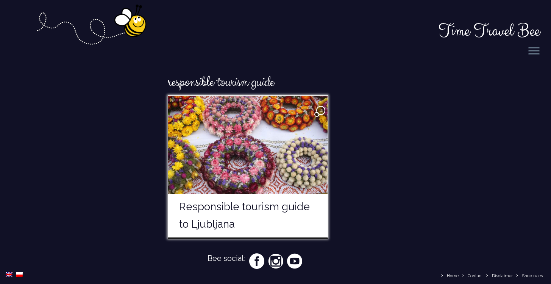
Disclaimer (502, 275)
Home (453, 275)
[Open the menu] (534, 51)
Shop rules (532, 275)
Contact (475, 275)
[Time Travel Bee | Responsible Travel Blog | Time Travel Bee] (91, 29)
